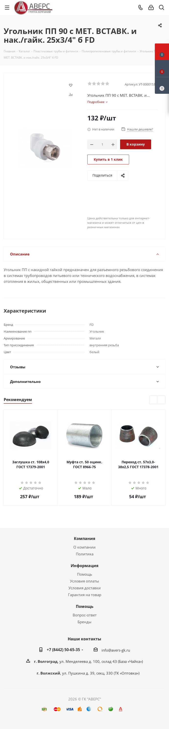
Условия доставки (84, 587)
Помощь (84, 574)
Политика (84, 553)
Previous (153, 400)
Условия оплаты (84, 581)
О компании (84, 547)
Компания (84, 538)
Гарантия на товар (84, 594)
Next (161, 400)
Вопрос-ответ (85, 615)
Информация (84, 565)
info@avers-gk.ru (115, 650)
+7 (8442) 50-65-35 (63, 649)
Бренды (84, 621)
